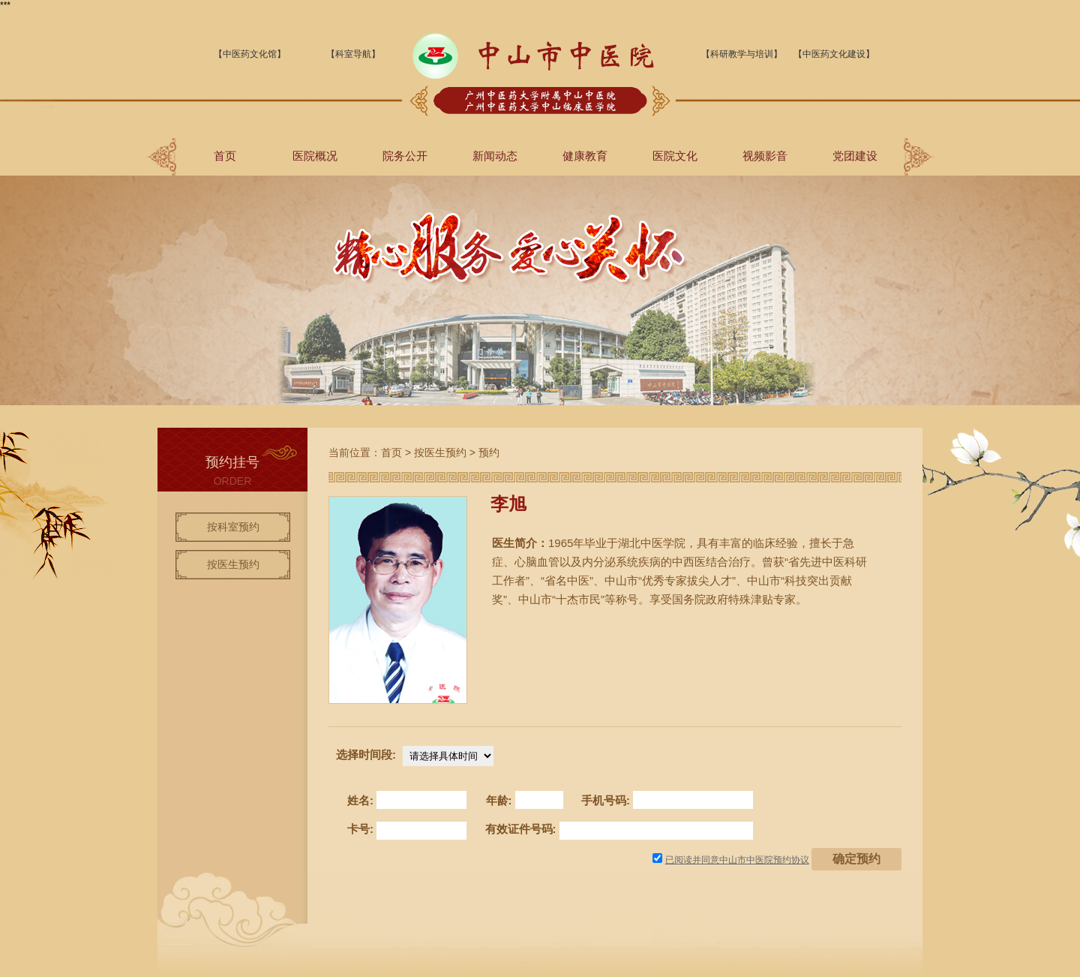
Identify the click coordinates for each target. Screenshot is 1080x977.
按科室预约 (233, 527)
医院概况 (315, 155)
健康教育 (585, 155)
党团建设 (855, 155)
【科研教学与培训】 (741, 54)
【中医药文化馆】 (250, 54)
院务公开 (405, 155)
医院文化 (675, 155)
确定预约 (856, 858)
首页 (225, 155)
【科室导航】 (353, 54)
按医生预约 (233, 564)
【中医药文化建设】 (834, 54)
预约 (489, 452)
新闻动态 (495, 155)
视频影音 (765, 155)
